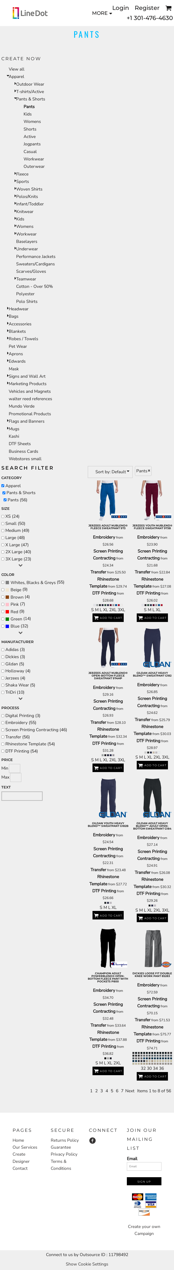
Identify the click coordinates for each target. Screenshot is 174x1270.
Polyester (25, 294)
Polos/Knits (27, 197)
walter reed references (30, 399)
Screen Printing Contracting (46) (36, 730)
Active (30, 137)
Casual (30, 152)
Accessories (20, 324)
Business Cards (23, 451)
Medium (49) (17, 530)
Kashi (14, 436)
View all (16, 69)
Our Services (25, 1147)
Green (16, 619)
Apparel (16, 77)
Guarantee (61, 1147)
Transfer (98, 572)
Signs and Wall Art (27, 376)
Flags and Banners (26, 421)
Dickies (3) (15, 657)
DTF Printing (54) (21, 751)
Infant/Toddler (30, 204)
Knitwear (24, 212)
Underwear (27, 249)
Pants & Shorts (30, 99)
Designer (21, 1161)
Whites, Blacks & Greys (33, 583)
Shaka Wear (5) (20, 685)
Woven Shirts (29, 189)
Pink (15, 604)
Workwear (34, 159)
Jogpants (32, 144)
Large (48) (15, 538)
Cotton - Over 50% (34, 286)
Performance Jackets (35, 257)
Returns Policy (65, 1140)
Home (18, 1140)
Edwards (17, 361)
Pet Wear (18, 346)
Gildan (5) (14, 664)
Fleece (22, 174)
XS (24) (12, 516)
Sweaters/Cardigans (35, 264)
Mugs (14, 429)
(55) (34, 582)
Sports (22, 181)
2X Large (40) (18, 552)
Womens (32, 121)
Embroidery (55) (20, 723)
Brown (17, 597)
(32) (16, 626)
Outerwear (34, 166)
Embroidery (104, 537)
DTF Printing (104, 593)
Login (120, 7)
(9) (16, 589)
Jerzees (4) (15, 678)
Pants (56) (17, 500)
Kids (28, 114)
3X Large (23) (18, 559)
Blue (15, 626)
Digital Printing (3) (22, 716)
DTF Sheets (20, 444)
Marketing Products (27, 384)
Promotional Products (30, 414)
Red (14, 612)
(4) (17, 597)
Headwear (19, 309)
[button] (168, 8)
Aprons (16, 354)
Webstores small (25, 459)
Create (19, 1154)
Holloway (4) (18, 671)
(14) (18, 619)
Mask (14, 369)
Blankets (17, 331)
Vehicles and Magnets (30, 391)
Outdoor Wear (30, 84)
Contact (20, 1168)
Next (129, 1091)
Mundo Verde (22, 406)
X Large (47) (17, 545)
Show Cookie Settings (87, 1264)
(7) (15, 604)
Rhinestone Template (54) (30, 744)
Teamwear (26, 279)
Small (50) (15, 523)
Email (132, 1159)
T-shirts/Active (30, 92)
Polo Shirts (26, 301)
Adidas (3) (15, 650)
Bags (13, 316)
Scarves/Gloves (31, 271)
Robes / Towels (23, 339)
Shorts (30, 129)
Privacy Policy (64, 1154)
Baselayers (26, 241)
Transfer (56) (17, 737)
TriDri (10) (14, 692)
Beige (16, 590)
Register (147, 7)
